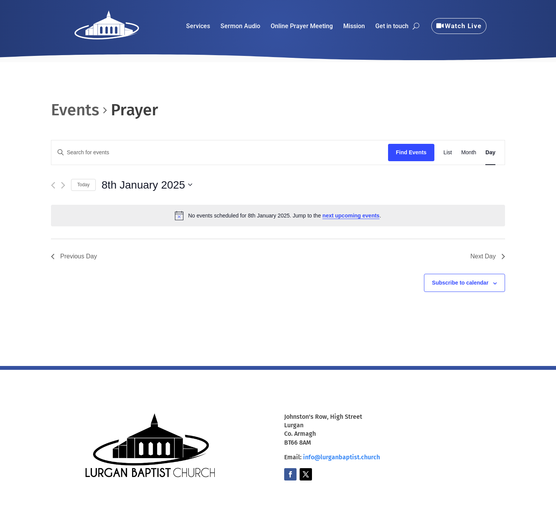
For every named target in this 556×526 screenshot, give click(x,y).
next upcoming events (351, 215)
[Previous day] (53, 185)
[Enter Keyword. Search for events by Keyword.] (219, 152)
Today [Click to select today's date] (83, 184)
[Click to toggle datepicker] (147, 185)
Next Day (487, 256)
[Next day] (63, 185)
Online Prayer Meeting (302, 27)
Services (198, 27)
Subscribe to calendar (460, 283)
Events (75, 110)
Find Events (411, 152)
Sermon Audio (240, 27)
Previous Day (74, 256)
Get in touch (392, 27)
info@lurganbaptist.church (341, 457)
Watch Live (463, 26)
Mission (354, 27)
